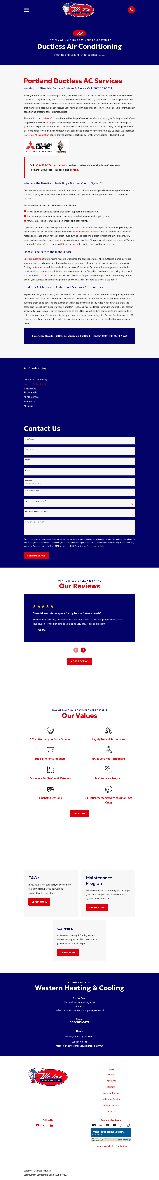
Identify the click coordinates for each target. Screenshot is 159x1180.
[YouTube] (37, 1125)
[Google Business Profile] (51, 1125)
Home (111, 1074)
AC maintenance (84, 231)
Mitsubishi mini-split (71, 244)
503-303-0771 (79, 1022)
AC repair (45, 275)
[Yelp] (44, 1125)
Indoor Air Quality (111, 1099)
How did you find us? (33, 491)
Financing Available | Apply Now (111, 1146)
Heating (111, 1086)
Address (28, 480)
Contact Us (111, 1111)
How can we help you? (34, 522)
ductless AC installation (37, 134)
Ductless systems (32, 258)
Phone (27, 459)
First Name (29, 439)
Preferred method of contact (36, 511)
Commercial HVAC (111, 1105)
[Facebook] (58, 1125)
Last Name (29, 449)
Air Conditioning (111, 1093)
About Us (111, 1080)
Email (27, 470)
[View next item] (83, 650)
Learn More (39, 901)
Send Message (36, 555)
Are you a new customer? (35, 501)
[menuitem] (35, 379)
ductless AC (46, 118)
